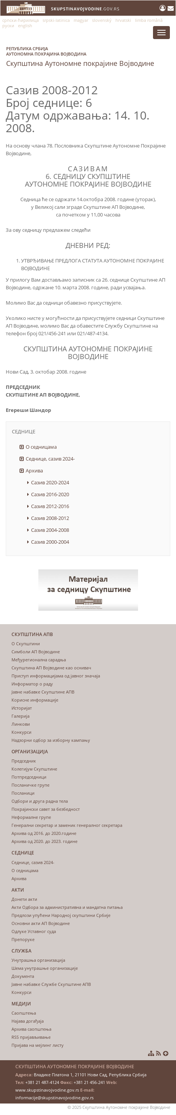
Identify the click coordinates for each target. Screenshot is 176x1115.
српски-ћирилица (20, 20)
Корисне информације (35, 700)
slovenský (102, 20)
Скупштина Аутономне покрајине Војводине (80, 55)
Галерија (21, 716)
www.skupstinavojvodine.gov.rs (47, 1090)
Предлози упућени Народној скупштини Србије (61, 915)
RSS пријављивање (31, 1037)
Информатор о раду (32, 684)
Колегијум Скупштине (34, 769)
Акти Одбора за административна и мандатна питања (67, 907)
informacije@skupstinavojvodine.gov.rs (54, 1097)
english (25, 25)
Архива (34, 470)
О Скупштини (26, 643)
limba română (149, 20)
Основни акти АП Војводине (41, 923)
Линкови (21, 724)
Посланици (23, 793)
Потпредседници (29, 777)
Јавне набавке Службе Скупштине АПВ (51, 984)
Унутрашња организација (38, 960)
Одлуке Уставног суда (34, 931)
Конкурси (21, 732)
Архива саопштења (31, 1029)
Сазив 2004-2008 (50, 529)
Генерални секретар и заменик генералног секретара (67, 825)
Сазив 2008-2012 (50, 518)
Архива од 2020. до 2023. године (44, 841)
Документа (23, 976)
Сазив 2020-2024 (50, 482)
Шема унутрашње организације (45, 968)
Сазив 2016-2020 (50, 494)
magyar (81, 20)
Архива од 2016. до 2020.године (44, 833)
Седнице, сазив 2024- (50, 458)
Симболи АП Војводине (36, 651)
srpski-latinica (56, 20)
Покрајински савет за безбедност (46, 809)
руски (8, 25)
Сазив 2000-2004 (50, 541)
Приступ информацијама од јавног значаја (56, 676)
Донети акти (24, 899)
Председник (24, 761)
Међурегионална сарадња (39, 659)
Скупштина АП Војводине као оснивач (51, 668)
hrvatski (123, 20)
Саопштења (24, 1013)
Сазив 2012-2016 (50, 506)
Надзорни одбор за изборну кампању (51, 740)
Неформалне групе (31, 817)
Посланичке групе (30, 785)
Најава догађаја (28, 1021)
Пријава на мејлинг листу (38, 1045)
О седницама (41, 446)
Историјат (22, 708)
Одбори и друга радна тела (40, 801)
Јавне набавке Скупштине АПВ (43, 692)
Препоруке (23, 939)
